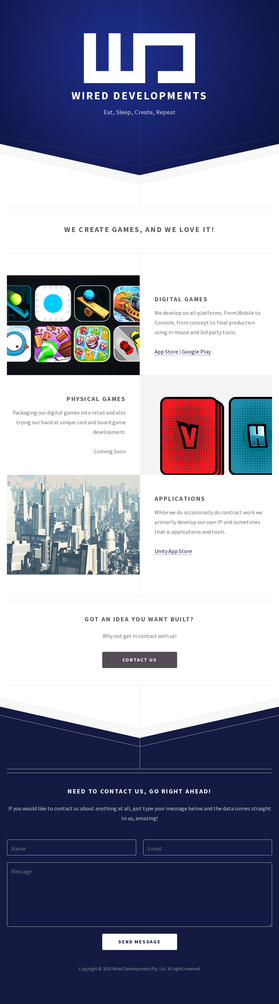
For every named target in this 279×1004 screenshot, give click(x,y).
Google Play (196, 351)
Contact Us (139, 660)
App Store (166, 351)
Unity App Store (173, 551)
